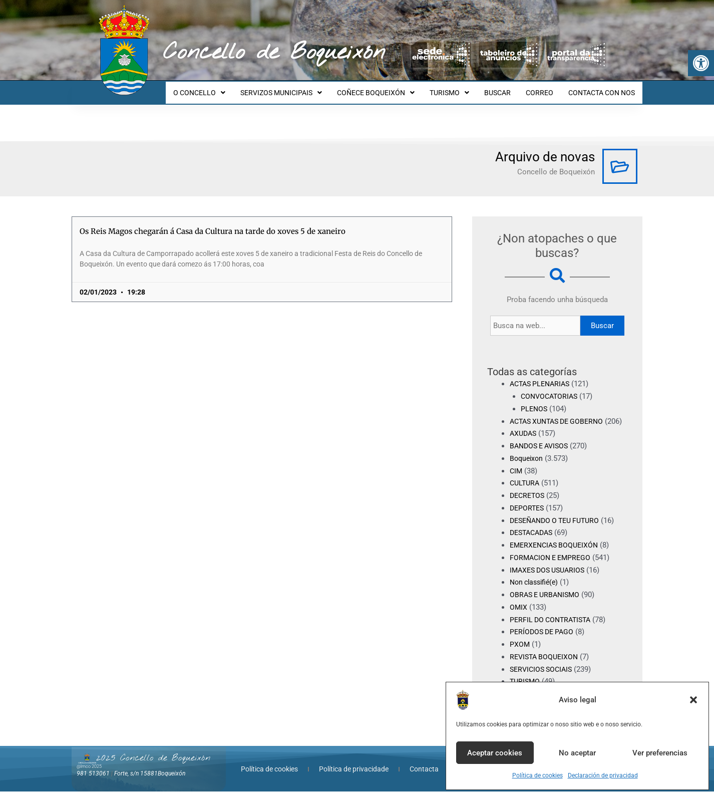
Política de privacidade (354, 772)
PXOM (520, 647)
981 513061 (93, 776)
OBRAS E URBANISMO (547, 598)
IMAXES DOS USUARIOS (550, 573)
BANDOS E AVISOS (541, 449)
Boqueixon (527, 461)
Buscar (602, 316)
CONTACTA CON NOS (603, 88)
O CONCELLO (219, 88)
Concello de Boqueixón (274, 53)
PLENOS (535, 399)
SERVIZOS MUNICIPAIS (297, 88)
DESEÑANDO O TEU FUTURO (558, 523)
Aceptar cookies (494, 752)
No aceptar (577, 752)
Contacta (424, 772)
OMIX (519, 610)
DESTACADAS (533, 536)
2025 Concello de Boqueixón (153, 761)
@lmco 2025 (89, 769)
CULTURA (526, 486)
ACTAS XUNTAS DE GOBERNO (560, 412)
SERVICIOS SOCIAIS (543, 672)
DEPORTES (528, 511)
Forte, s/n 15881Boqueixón (149, 776)
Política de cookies (537, 775)
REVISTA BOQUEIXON (546, 660)
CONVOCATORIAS (551, 387)
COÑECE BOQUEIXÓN (389, 88)
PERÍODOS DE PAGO (543, 635)
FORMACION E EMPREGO (552, 561)
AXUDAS (524, 436)
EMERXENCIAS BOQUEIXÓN (557, 548)
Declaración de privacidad (603, 775)
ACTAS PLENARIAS (542, 374)
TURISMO (460, 88)
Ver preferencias (659, 752)
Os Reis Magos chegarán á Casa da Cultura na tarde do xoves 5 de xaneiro (212, 222)
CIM (516, 473)
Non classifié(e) (536, 585)
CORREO (544, 88)
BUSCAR (505, 88)
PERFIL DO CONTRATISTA (553, 622)
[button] (701, 63)
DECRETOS (528, 498)
